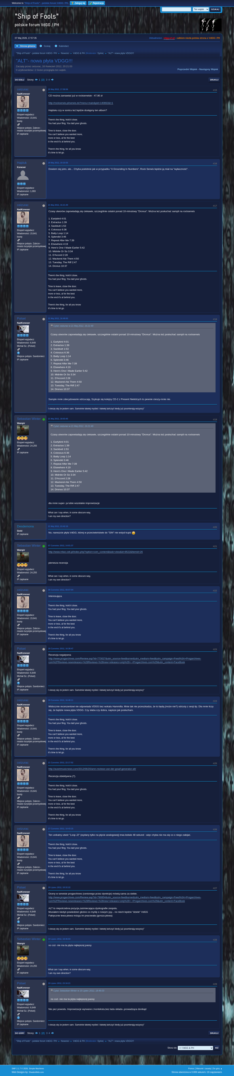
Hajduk (22, 163)
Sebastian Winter (29, 419)
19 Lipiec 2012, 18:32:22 (59, 887)
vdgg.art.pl (169, 38)
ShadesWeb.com (36, 1072)
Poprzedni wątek (187, 69)
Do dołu (19, 80)
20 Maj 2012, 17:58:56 (58, 89)
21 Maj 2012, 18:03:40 (58, 419)
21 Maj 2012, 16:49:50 (58, 318)
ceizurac (23, 89)
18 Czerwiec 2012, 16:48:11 (60, 700)
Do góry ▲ (217, 1068)
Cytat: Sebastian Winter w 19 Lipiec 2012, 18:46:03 (78, 990)
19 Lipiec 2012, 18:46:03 (59, 939)
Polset (21, 318)
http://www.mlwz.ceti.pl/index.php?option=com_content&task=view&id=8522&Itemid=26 (95, 551)
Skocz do (171, 1048)
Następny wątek (208, 69)
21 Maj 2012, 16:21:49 (58, 205)
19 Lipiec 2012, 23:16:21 (59, 983)
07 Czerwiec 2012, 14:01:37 (60, 545)
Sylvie (100, 53)
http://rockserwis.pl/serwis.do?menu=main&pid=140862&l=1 (80, 103)
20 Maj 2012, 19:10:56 (58, 163)
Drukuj (214, 80)
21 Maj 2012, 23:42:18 (58, 526)
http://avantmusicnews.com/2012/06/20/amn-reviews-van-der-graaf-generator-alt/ (92, 768)
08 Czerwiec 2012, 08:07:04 (60, 590)
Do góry (19, 1033)
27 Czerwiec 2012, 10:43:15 (60, 828)
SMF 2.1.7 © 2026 (20, 1068)
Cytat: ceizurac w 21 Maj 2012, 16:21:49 (73, 326)
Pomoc (191, 1068)
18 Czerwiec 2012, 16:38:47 (60, 648)
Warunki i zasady (203, 1068)
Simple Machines (36, 1068)
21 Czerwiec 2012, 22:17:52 (60, 762)
